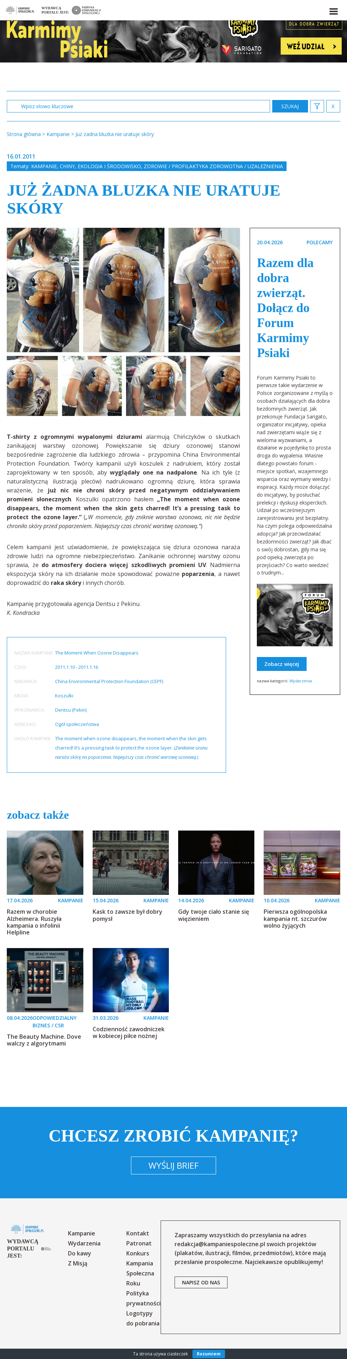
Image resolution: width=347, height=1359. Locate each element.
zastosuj (290, 106)
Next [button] (219, 322)
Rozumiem (209, 1354)
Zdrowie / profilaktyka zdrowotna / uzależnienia (213, 166)
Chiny (67, 166)
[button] (333, 10)
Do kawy (79, 1253)
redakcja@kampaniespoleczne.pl (220, 1244)
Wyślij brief (173, 1165)
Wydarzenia (300, 680)
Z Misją (77, 1263)
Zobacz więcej (281, 664)
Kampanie (44, 166)
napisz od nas (201, 1282)
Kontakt (137, 1233)
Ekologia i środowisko (109, 166)
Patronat (139, 1243)
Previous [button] (27, 322)
